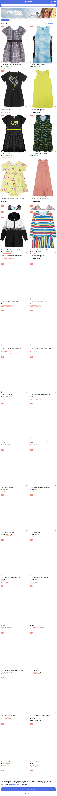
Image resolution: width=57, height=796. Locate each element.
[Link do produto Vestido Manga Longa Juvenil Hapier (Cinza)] (43, 411)
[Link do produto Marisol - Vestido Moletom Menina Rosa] (14, 505)
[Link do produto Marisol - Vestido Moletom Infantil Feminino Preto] (43, 643)
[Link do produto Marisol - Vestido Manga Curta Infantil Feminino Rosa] (14, 317)
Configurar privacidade (28, 793)
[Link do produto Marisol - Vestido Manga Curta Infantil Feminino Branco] (14, 736)
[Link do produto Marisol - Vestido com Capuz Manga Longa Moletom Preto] (14, 271)
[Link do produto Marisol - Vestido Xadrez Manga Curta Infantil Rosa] (43, 226)
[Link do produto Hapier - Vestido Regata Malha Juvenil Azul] (43, 47)
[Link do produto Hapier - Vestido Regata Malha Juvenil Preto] (14, 226)
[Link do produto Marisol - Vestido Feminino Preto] (43, 597)
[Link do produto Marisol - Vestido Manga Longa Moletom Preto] (43, 364)
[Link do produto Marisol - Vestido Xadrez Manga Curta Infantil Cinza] (14, 47)
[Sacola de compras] (55, 2)
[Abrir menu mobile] (2, 1)
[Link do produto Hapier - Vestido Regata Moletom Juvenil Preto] (43, 136)
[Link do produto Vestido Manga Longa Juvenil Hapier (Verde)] (43, 505)
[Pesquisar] (54, 5)
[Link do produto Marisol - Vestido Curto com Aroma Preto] (43, 317)
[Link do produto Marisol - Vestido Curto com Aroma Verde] (43, 91)
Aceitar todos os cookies (28, 789)
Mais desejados (50, 23)
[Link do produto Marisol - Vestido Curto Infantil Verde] (14, 597)
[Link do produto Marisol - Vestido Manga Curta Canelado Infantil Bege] (43, 458)
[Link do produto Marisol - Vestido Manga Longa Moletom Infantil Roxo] (14, 411)
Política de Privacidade (13, 784)
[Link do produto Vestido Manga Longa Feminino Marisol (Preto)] (14, 690)
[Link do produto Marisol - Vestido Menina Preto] (14, 91)
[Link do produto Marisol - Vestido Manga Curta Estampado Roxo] (14, 364)
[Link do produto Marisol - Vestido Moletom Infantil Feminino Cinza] (14, 643)
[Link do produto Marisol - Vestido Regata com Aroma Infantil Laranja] (43, 181)
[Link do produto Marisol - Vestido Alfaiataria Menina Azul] (43, 690)
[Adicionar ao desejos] (26, 62)
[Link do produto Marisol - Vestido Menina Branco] (14, 458)
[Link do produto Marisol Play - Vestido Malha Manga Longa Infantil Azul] (43, 271)
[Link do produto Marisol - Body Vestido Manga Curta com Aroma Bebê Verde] (14, 181)
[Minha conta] (51, 2)
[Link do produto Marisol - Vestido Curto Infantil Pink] (14, 551)
